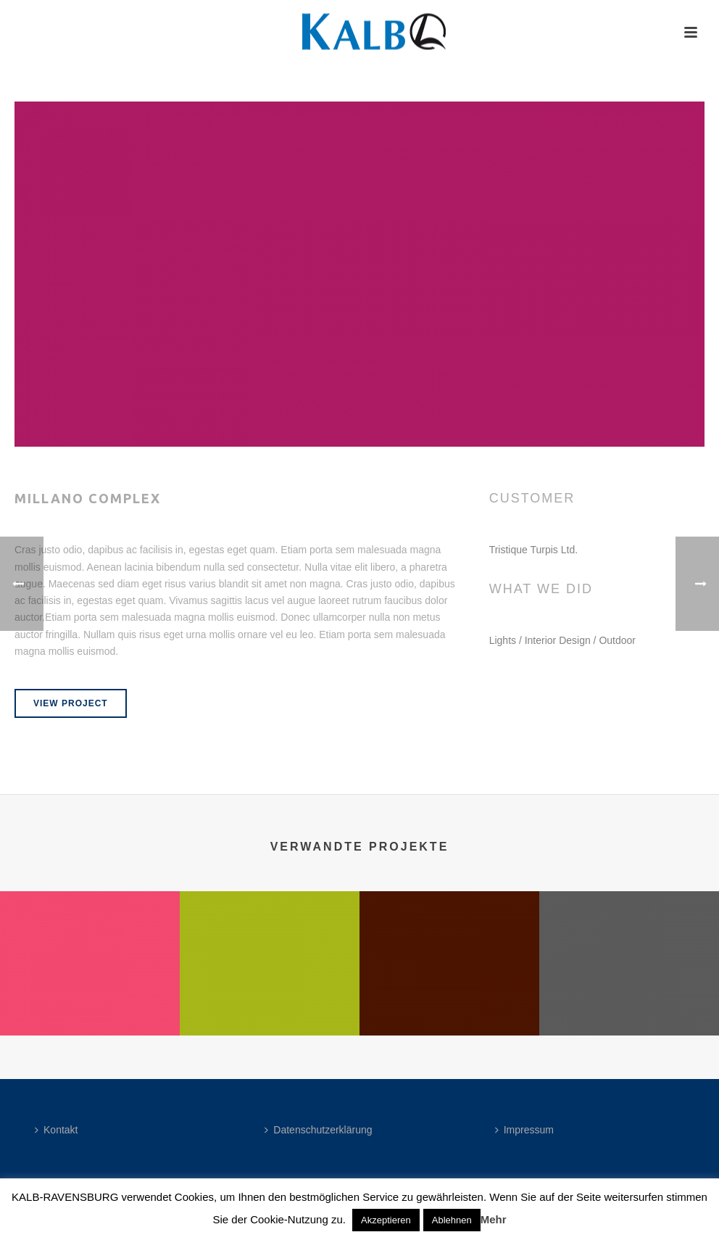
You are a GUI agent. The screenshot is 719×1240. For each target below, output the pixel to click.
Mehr (494, 1219)
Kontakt (56, 1130)
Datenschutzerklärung (318, 1130)
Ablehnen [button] (452, 1220)
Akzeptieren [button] (386, 1220)
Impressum (524, 1130)
